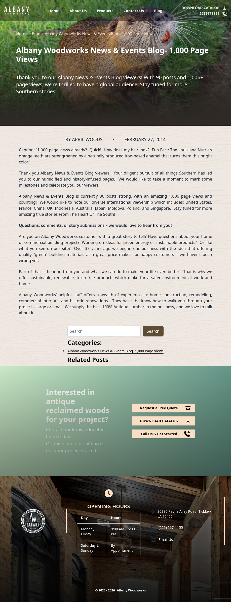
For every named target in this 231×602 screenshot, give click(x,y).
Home (53, 10)
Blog (158, 10)
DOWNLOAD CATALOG (200, 7)
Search (153, 331)
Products (105, 10)
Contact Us (134, 10)
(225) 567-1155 (171, 527)
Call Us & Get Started (159, 434)
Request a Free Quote (159, 408)
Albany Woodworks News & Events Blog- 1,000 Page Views (115, 351)
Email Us (166, 539)
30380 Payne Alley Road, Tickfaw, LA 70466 (185, 514)
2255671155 (209, 13)
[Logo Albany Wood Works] (16, 10)
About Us (78, 10)
